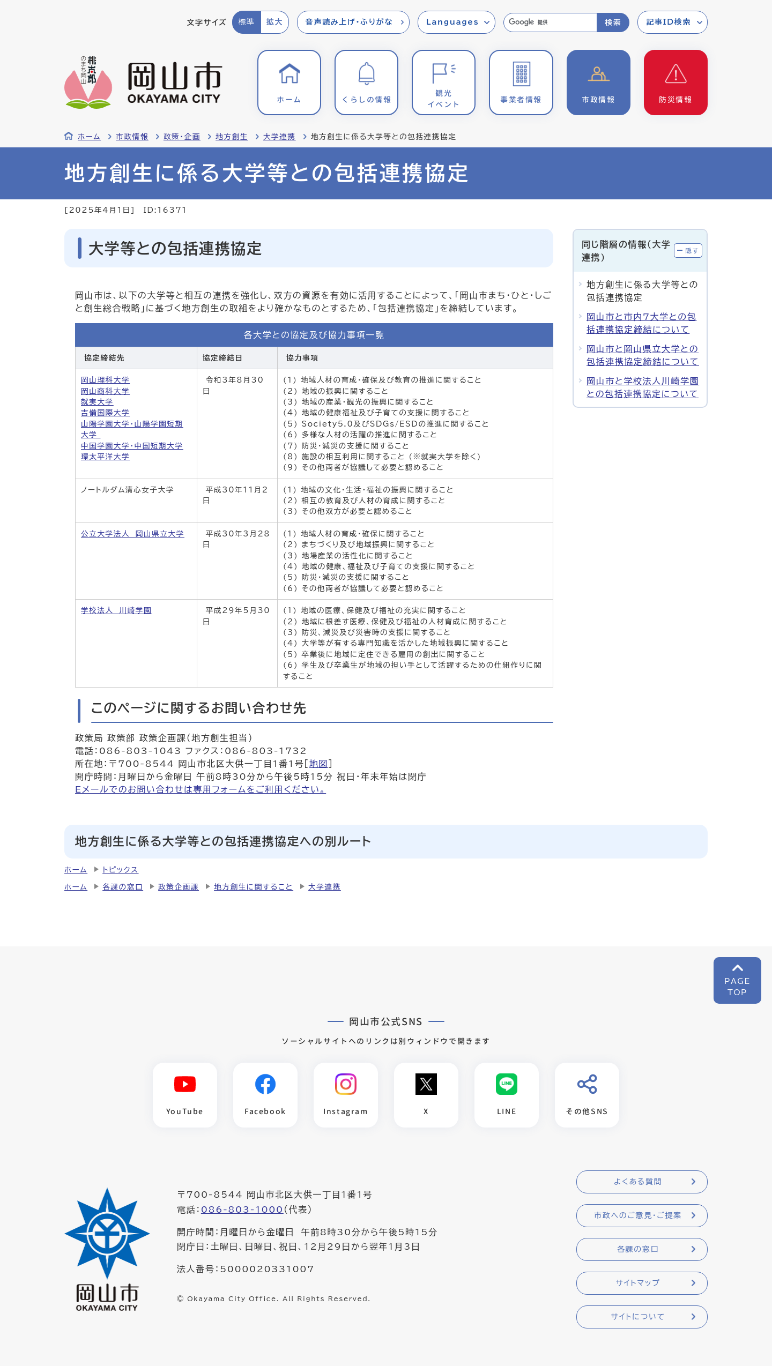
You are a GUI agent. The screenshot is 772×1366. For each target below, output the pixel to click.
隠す (692, 250)
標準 (246, 22)
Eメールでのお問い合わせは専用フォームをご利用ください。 (200, 789)
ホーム (89, 136)
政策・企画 (182, 136)
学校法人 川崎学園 (116, 610)
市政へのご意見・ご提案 (638, 1215)
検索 (613, 22)
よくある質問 (638, 1181)
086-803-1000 (242, 1209)
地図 (318, 763)
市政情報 (132, 136)
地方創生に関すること (253, 887)
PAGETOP (737, 986)
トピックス (120, 870)
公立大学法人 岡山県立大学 (132, 534)
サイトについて (638, 1316)
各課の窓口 (122, 887)
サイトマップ (637, 1283)
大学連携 (279, 136)
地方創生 (232, 136)
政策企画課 (178, 887)
